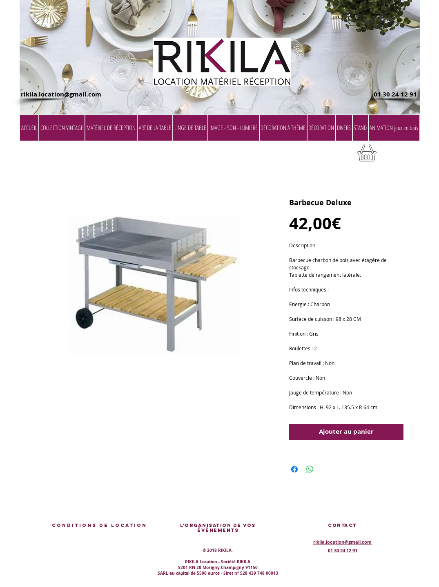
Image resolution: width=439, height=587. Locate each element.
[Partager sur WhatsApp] (310, 469)
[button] (398, 155)
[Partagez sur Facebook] (294, 469)
